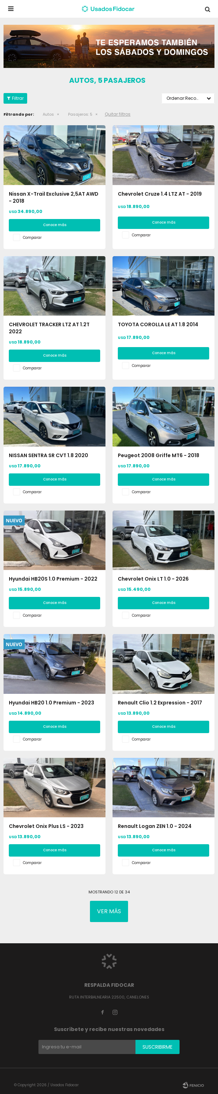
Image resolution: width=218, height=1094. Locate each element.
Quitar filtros (118, 114)
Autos (48, 114)
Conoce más (54, 225)
